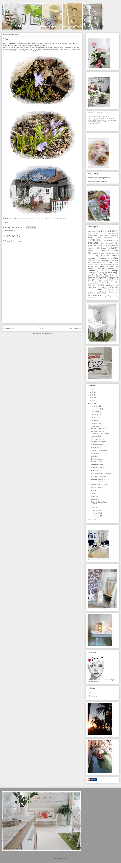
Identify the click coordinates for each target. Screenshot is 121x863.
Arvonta (90, 233)
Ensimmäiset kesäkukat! (99, 485)
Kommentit (93, 696)
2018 (92, 389)
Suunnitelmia (92, 288)
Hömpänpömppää (108, 240)
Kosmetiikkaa (111, 253)
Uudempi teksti (8, 328)
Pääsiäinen (114, 277)
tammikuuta (96, 516)
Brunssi (90, 235)
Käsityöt (94, 260)
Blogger (65, 859)
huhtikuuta (95, 507)
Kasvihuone (91, 248)
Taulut (89, 290)
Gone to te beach (96, 462)
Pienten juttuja (112, 273)
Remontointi (104, 279)
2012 (92, 519)
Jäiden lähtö (95, 499)
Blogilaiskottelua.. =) (97, 459)
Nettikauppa (111, 269)
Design (97, 235)
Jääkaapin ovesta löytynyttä (100, 479)
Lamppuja (114, 260)
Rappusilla (94, 279)
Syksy (102, 288)
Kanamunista (95, 453)
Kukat (103, 256)
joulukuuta (95, 406)
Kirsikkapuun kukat (97, 439)
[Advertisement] (42, 307)
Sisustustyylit (110, 285)
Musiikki (90, 269)
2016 (92, 395)
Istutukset (109, 243)
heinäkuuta (95, 420)
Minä (111, 266)
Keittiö (114, 247)
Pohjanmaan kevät (97, 465)
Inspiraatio (93, 243)
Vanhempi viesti (75, 328)
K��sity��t (104, 260)
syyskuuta (95, 414)
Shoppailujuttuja (93, 283)
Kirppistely (95, 253)
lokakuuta (95, 412)
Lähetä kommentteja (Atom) (43, 333)
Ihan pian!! (94, 456)
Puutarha (91, 277)
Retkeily (94, 281)
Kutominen (103, 258)
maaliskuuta (96, 510)
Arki (109, 231)
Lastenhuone (95, 262)
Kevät (115, 251)
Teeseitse (99, 290)
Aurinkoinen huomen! (98, 482)
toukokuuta (95, 426)
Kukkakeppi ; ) (96, 447)
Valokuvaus (96, 296)
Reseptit (115, 279)
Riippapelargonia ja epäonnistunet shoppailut (100, 432)
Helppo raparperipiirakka (99, 442)
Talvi (112, 288)
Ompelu (104, 271)
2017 (92, 392)
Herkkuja (91, 238)
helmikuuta (95, 513)
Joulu (90, 245)
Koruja (102, 253)
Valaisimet (100, 294)
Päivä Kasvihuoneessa (98, 476)
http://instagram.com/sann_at (97, 181)
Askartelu (99, 233)
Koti (90, 255)
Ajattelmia (101, 231)
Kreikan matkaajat (97, 487)
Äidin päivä (94, 470)
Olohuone (91, 271)
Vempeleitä (111, 296)
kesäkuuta (95, 423)
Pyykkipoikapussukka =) (99, 467)
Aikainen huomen (97, 445)
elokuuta (95, 417)
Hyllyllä (91, 240)
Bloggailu (111, 233)
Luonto (99, 264)
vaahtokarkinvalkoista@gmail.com (99, 178)
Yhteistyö (90, 298)
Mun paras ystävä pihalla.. (99, 450)
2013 (92, 403)
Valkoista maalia (112, 294)
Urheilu (111, 292)
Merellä (102, 266)
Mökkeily (100, 269)
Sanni (93, 493)
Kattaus (103, 248)
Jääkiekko (111, 245)
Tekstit (92, 693)
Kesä (94, 251)
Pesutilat (100, 273)
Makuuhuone (110, 264)
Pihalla (12, 230)
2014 (92, 400)
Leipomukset (108, 262)
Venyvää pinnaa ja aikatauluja (101, 473)
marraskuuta (96, 409)
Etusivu (42, 328)
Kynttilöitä (114, 258)
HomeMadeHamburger (98, 428)
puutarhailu (102, 277)
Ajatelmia (91, 231)
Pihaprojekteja (108, 275)
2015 (92, 398)
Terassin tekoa (96, 436)
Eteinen (113, 235)
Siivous (109, 283)
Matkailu (91, 266)
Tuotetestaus (91, 292)
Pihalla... (94, 490)
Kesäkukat (105, 251)
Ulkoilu (101, 292)
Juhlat (100, 245)
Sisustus (92, 285)
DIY (105, 235)
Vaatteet (90, 294)
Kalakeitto (94, 496)
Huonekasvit (108, 237)
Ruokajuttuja (108, 281)
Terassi (110, 290)
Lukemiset (91, 264)
